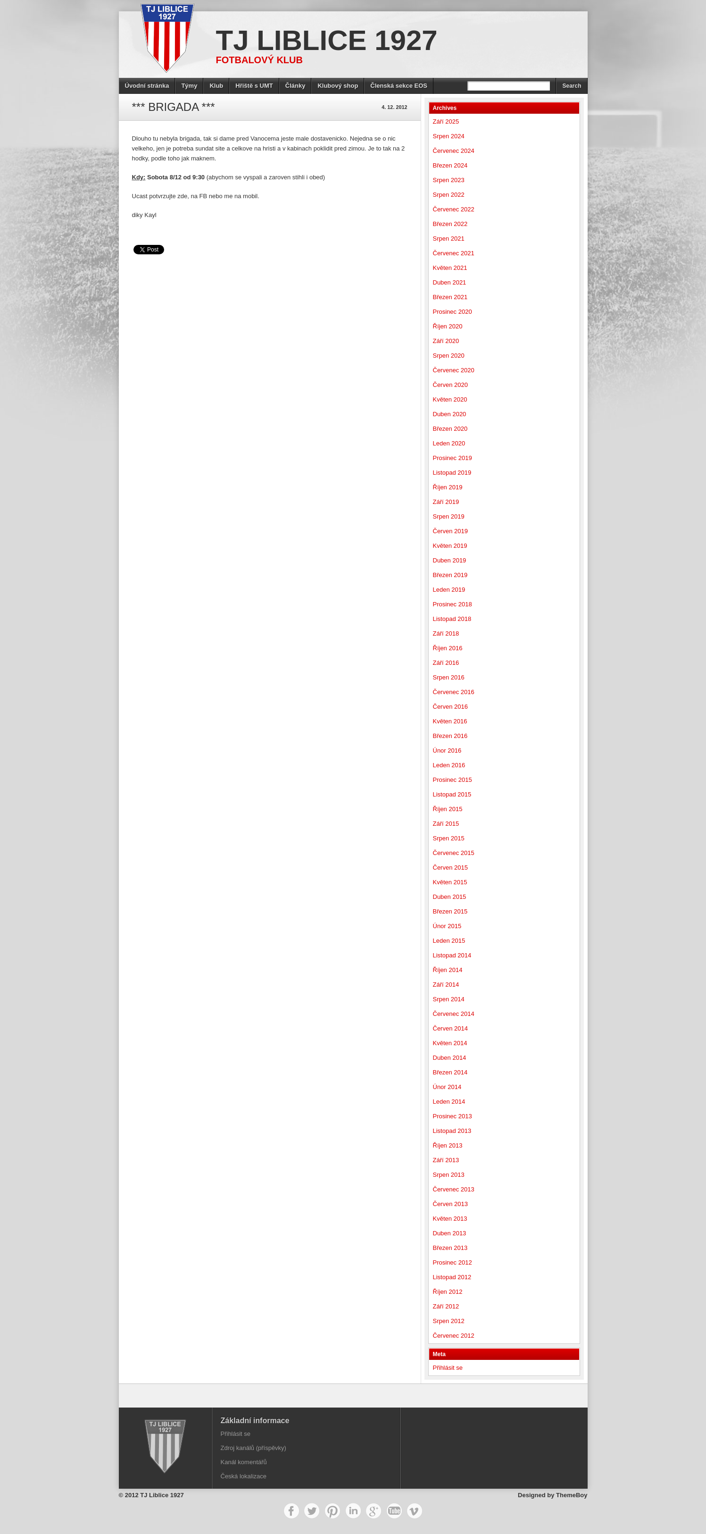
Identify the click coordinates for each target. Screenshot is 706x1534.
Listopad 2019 (452, 472)
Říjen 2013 (448, 1145)
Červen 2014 (450, 1028)
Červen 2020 (450, 384)
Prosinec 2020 (452, 311)
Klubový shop (337, 85)
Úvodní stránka (147, 85)
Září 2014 (446, 984)
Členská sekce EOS (398, 85)
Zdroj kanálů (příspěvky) (253, 1447)
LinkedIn (353, 1510)
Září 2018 (446, 633)
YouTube (394, 1510)
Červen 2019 (450, 531)
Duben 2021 (449, 282)
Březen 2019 (450, 574)
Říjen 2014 (448, 969)
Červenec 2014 (453, 1013)
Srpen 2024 (449, 136)
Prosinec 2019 (452, 457)
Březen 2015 (450, 911)
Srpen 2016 (449, 677)
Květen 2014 (450, 1043)
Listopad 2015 (452, 794)
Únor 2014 (447, 1086)
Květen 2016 (450, 721)
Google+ (373, 1510)
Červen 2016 (450, 706)
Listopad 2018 (452, 618)
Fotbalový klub (259, 60)
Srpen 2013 (449, 1174)
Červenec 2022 (453, 209)
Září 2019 (446, 501)
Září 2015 (446, 823)
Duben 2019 (449, 560)
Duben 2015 (449, 896)
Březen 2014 (450, 1072)
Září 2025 (446, 121)
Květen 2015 (450, 882)
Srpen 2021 (449, 238)
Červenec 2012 (453, 1335)
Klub (216, 85)
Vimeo (414, 1510)
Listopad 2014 (452, 955)
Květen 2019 (450, 545)
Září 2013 (446, 1160)
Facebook (291, 1510)
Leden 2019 (449, 589)
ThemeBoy (571, 1495)
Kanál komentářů (244, 1462)
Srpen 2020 (449, 355)
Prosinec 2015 (452, 779)
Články (295, 85)
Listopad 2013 (452, 1130)
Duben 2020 (449, 414)
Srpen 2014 (449, 999)
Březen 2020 (450, 428)
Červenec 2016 (453, 692)
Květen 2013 (450, 1218)
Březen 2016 (450, 735)
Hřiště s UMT (254, 85)
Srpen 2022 (449, 194)
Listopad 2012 (452, 1277)
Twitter (311, 1510)
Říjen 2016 (448, 648)
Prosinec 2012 (452, 1262)
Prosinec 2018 (452, 604)
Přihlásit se (448, 1367)
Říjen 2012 (448, 1291)
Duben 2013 (449, 1233)
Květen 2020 (450, 399)
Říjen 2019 (448, 487)
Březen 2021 (450, 297)
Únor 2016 (447, 750)
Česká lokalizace (244, 1476)
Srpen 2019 (449, 516)
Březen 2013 (450, 1247)
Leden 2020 (449, 443)
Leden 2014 (449, 1101)
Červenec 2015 (453, 852)
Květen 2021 (450, 267)
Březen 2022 (450, 223)
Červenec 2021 (453, 253)
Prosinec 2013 (452, 1116)
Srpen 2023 (449, 180)
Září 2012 (446, 1306)
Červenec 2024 (453, 150)
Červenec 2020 (453, 370)
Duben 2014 (449, 1057)
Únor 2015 (447, 926)
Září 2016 (446, 662)
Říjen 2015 (448, 809)
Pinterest (332, 1510)
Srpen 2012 (449, 1320)
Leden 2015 (449, 940)
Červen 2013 (450, 1203)
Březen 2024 (450, 165)
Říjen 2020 (448, 326)
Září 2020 (446, 340)
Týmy (189, 85)
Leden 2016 (449, 765)
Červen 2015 (450, 867)
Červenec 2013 (453, 1189)
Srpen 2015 (449, 838)
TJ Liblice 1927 (327, 40)
